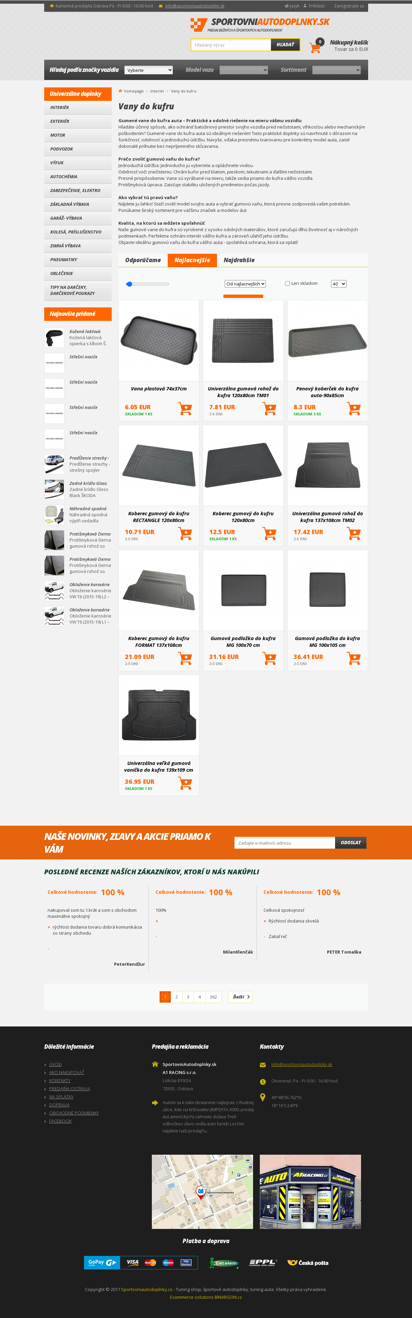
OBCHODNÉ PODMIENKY (74, 1113)
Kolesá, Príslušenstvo (75, 232)
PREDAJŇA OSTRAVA (69, 1089)
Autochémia (63, 176)
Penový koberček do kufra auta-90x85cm (327, 392)
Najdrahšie (239, 260)
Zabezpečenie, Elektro (75, 190)
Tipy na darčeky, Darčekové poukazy (72, 290)
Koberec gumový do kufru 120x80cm (243, 516)
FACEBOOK (60, 1121)
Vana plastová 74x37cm (159, 388)
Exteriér (59, 121)
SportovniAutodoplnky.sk (260, 25)
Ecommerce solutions (192, 1297)
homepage (134, 90)
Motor (57, 135)
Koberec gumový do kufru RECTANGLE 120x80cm (158, 516)
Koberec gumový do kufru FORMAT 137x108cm (158, 641)
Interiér (59, 107)
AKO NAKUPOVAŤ (66, 1072)
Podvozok (61, 149)
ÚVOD (55, 1064)
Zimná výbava (65, 246)
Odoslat (351, 843)
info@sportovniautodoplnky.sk (194, 6)
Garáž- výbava (66, 218)
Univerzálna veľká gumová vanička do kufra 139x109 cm (158, 766)
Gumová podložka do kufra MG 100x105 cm (327, 641)
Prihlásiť (316, 6)
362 (213, 997)
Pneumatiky (63, 259)
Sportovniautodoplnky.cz (146, 1289)
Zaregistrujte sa (349, 6)
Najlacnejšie (192, 260)
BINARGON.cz (228, 1297)
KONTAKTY (60, 1080)
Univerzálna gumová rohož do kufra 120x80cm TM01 (243, 392)
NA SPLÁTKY (61, 1097)
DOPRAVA (59, 1105)
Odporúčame (143, 260)
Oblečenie (61, 273)
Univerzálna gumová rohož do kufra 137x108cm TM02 (327, 516)
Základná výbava (69, 204)
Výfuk (56, 163)
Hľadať (285, 45)
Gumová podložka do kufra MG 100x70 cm (243, 641)
